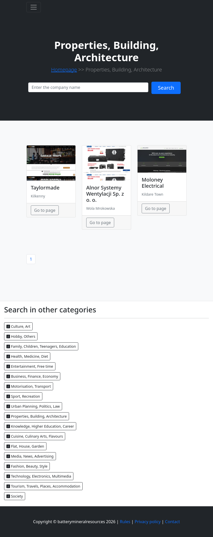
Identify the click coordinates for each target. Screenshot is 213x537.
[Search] (88, 87)
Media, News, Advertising (30, 456)
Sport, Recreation (23, 396)
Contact (172, 521)
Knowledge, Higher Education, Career (40, 426)
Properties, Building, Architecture (36, 416)
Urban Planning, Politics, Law (33, 406)
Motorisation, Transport (28, 386)
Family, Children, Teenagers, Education (41, 346)
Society (14, 496)
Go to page (44, 210)
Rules (125, 521)
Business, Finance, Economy (32, 376)
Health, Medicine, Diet (27, 356)
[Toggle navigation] (33, 7)
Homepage (64, 69)
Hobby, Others (20, 336)
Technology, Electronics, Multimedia (38, 476)
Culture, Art (18, 326)
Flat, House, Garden (25, 446)
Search (166, 87)
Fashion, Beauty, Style (26, 466)
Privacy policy (148, 521)
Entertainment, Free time (29, 366)
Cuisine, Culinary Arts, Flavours (34, 436)
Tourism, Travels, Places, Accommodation (43, 486)
